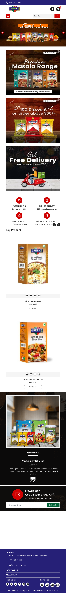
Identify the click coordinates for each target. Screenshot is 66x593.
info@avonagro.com (19, 224)
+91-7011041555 (15, 560)
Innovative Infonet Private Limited (45, 590)
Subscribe (53, 505)
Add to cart (33, 309)
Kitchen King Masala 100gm (33, 380)
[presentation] (54, 224)
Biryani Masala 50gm (33, 301)
